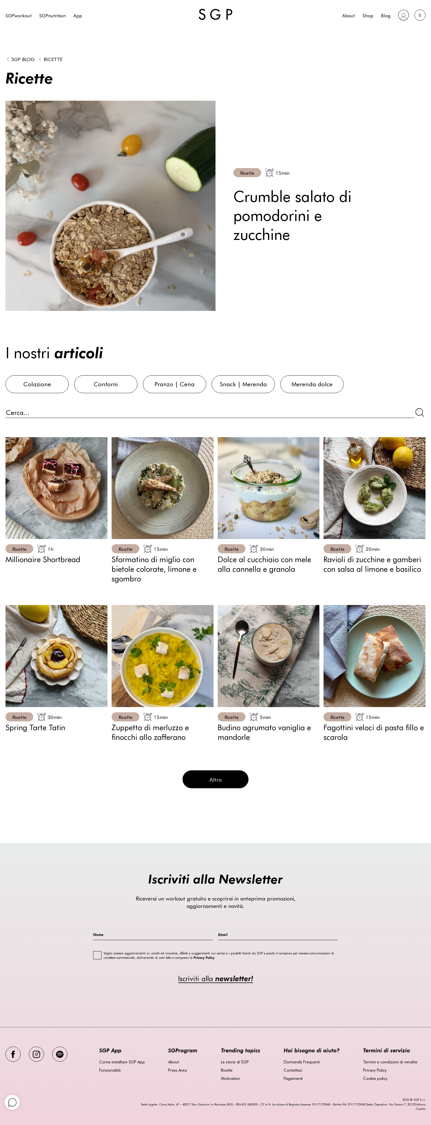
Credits (421, 1109)
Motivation (230, 1078)
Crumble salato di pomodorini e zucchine (292, 214)
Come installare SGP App (122, 1061)
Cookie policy (375, 1078)
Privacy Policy (375, 1070)
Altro (215, 779)
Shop (368, 15)
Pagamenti (293, 1078)
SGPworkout (18, 15)
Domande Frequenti (302, 1061)
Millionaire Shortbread (42, 559)
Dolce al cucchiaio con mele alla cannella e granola (264, 564)
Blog (385, 15)
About (348, 15)
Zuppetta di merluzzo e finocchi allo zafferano (150, 732)
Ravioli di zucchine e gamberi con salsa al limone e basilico (372, 564)
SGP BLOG (23, 59)
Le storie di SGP (235, 1061)
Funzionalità (110, 1070)
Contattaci (293, 1070)
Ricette (53, 59)
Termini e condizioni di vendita (390, 1061)
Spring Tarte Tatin (35, 727)
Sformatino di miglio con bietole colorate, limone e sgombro (154, 568)
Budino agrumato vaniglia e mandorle (264, 732)
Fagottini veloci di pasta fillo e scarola (374, 732)
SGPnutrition (52, 15)
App (77, 15)
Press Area (177, 1070)
